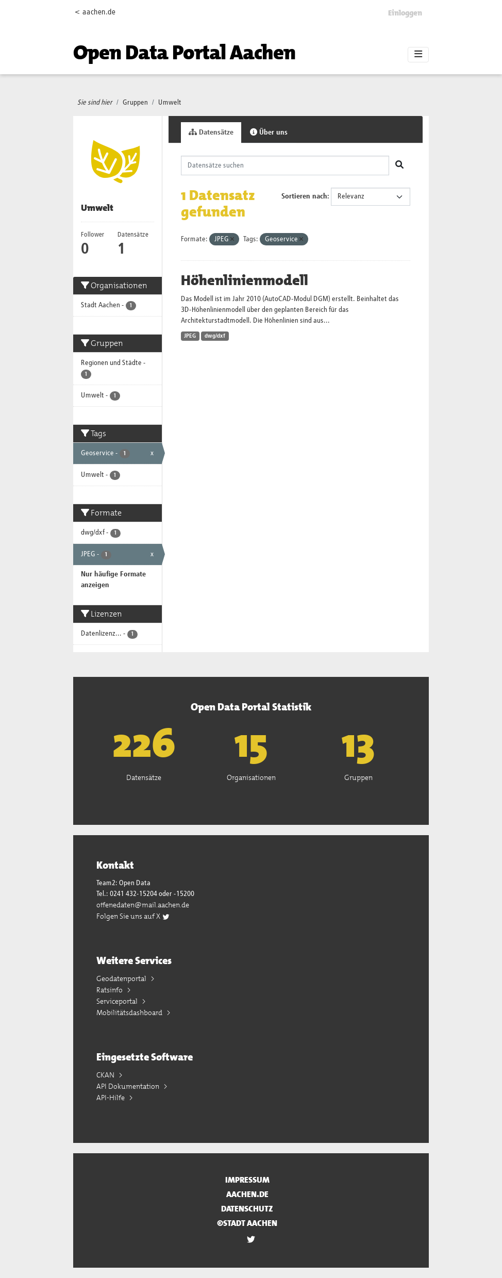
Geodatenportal (122, 978)
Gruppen (135, 102)
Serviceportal (117, 1001)
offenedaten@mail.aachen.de (142, 904)
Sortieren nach (304, 196)
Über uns (269, 132)
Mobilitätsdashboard (130, 1012)
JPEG (190, 336)
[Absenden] (399, 165)
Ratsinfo (110, 989)
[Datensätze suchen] (285, 165)
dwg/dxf (215, 336)
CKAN (106, 1075)
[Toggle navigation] (418, 54)
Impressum (247, 1179)
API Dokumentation (128, 1086)
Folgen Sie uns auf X (133, 916)
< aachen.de (95, 12)
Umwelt (169, 102)
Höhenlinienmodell (244, 280)
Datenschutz (247, 1208)
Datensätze (211, 132)
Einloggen (405, 13)
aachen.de (247, 1194)
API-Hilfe (111, 1097)
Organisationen (251, 777)
